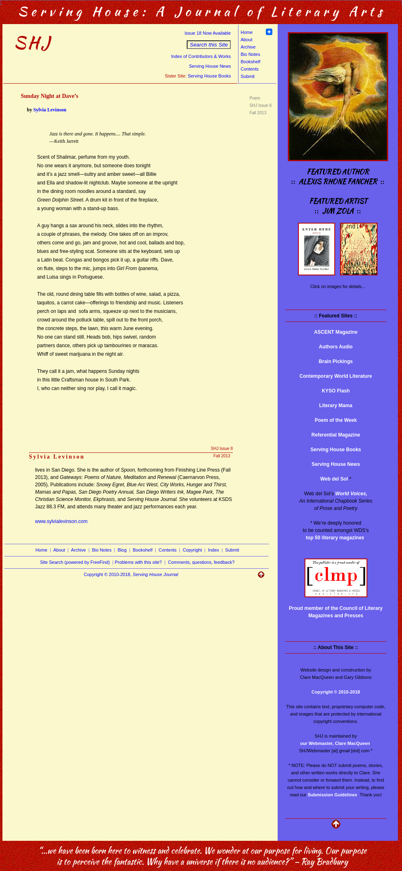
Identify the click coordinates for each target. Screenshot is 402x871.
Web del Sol (334, 479)
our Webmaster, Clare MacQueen (335, 743)
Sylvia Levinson (49, 110)
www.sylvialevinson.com (61, 521)
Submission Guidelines (333, 794)
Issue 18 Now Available (208, 33)
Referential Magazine (335, 435)
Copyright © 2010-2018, (131, 574)
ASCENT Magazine (336, 332)
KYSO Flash (336, 391)
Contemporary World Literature (336, 376)
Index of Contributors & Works (201, 56)
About (246, 39)
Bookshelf (250, 61)
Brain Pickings (336, 361)
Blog (122, 549)
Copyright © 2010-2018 (335, 691)
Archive (248, 46)
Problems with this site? (138, 562)
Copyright (192, 549)
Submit (247, 76)
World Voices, (351, 493)
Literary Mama (335, 405)
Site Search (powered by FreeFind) (75, 562)
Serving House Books (209, 75)
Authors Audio (336, 347)
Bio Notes (250, 54)
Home (246, 32)
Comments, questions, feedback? (201, 562)
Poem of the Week (336, 420)
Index (213, 549)
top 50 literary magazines (335, 538)
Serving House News (210, 66)
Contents (249, 68)
